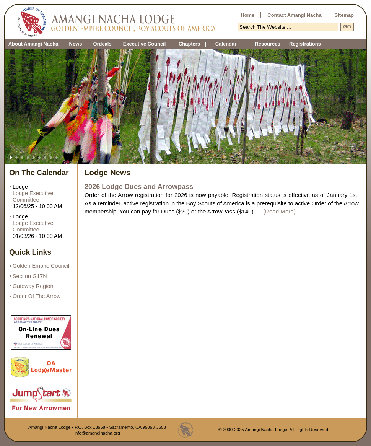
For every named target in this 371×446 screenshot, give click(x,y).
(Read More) (279, 211)
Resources (267, 44)
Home (247, 15)
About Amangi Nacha (33, 44)
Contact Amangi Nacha (294, 15)
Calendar (225, 44)
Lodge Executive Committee (33, 196)
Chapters (189, 44)
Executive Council (144, 44)
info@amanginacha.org (97, 433)
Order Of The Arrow (36, 296)
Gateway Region (33, 286)
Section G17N (30, 276)
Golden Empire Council (41, 266)
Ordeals (102, 44)
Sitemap (344, 15)
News (75, 44)
